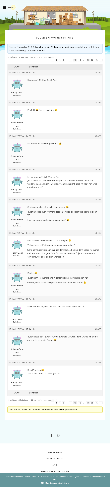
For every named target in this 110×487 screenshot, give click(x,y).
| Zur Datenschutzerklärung (57, 483)
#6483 (98, 265)
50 (88, 60)
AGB (55, 465)
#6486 (98, 362)
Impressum (55, 452)
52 (97, 60)
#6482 (98, 233)
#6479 (98, 136)
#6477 (98, 72)
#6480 (98, 169)
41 (70, 60)
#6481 (98, 199)
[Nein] (106, 480)
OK (42, 483)
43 (80, 60)
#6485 (98, 329)
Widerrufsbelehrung (55, 471)
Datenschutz (55, 458)
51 (92, 60)
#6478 (98, 102)
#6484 (98, 299)
